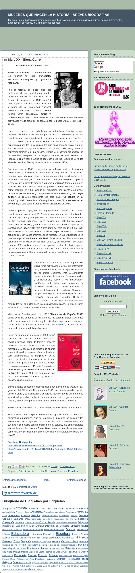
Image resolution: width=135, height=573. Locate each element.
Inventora (83, 545)
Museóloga (67, 552)
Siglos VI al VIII (57, 566)
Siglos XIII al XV (72, 566)
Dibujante (83, 522)
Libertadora (33, 548)
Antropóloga (36, 512)
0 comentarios (67, 466)
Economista (82, 529)
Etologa (44, 538)
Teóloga (6, 569)
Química (61, 559)
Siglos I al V (31, 566)
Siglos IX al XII (43, 566)
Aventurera (14, 515)
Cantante (7, 519)
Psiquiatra (50, 559)
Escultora (7, 537)
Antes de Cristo (22, 512)
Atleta (4, 516)
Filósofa (7, 541)
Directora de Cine (11, 526)
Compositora (81, 519)
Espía (15, 538)
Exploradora (55, 537)
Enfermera (36, 534)
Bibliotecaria (64, 516)
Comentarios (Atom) (27, 487)
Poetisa (42, 555)
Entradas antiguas (76, 480)
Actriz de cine (37, 508)
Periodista (73, 471)
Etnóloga (36, 538)
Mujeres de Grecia (53, 552)
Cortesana (19, 522)
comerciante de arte (63, 519)
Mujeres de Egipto (36, 552)
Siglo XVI (35, 562)
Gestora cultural (69, 541)
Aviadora (25, 515)
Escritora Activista (80, 534)
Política (53, 555)
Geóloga (56, 541)
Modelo (24, 552)
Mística (16, 552)
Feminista (68, 537)
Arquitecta (60, 512)
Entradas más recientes (14, 480)
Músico (84, 552)
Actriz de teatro (36, 471)
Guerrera (84, 541)
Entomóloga (48, 534)
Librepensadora (47, 548)
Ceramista (36, 519)
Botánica (83, 515)
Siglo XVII (44, 562)
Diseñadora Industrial (54, 529)
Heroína (22, 545)
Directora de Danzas (32, 526)
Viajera (31, 569)
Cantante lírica (22, 519)
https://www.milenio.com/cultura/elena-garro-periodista (35, 445)
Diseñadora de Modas (12, 530)
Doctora (70, 529)
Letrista (23, 548)
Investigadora (10, 548)
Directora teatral (79, 526)
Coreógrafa (51, 471)
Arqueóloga (49, 512)
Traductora (22, 569)
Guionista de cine (9, 545)
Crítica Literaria (47, 522)
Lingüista (60, 548)
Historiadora (32, 545)
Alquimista (82, 508)
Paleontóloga (7, 556)
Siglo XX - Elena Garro (24, 59)
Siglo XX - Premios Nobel (77, 562)
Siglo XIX (27, 562)
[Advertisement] (67, 37)
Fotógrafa (26, 541)
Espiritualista (25, 538)
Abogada (7, 508)
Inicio (47, 480)
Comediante (48, 519)
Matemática (71, 548)
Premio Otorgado (80, 556)
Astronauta (71, 512)
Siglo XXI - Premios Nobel (13, 566)
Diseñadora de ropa (33, 529)
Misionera (7, 552)
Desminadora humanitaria (66, 522)
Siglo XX (62, 562)
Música (76, 552)
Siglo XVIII (53, 562)
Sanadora (18, 562)
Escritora (62, 471)
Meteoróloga (83, 548)
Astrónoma (82, 512)
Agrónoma (71, 509)
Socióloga (84, 566)
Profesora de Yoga (25, 559)
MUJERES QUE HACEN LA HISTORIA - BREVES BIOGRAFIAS (58, 15)
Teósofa (13, 569)
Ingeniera (43, 545)
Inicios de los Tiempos (57, 545)
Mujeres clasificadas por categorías (112, 380)
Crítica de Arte (31, 522)
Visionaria (39, 569)
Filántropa (82, 537)
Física (17, 541)
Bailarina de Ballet (50, 516)
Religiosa (7, 562)
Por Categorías (65, 556)
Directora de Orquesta (57, 526)
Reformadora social (77, 559)
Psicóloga (39, 559)
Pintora (32, 555)
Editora (6, 534)
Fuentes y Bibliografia (41, 541)
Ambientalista (8, 512)
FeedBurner (120, 315)
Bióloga (74, 515)
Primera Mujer (8, 559)
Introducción (73, 545)
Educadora (20, 534)
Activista (23, 471)
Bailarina (35, 515)
